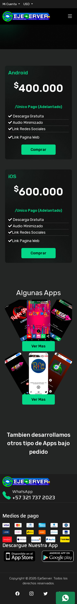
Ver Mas (38, 346)
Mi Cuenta (9, 4)
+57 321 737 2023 (33, 498)
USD (26, 4)
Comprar (38, 149)
